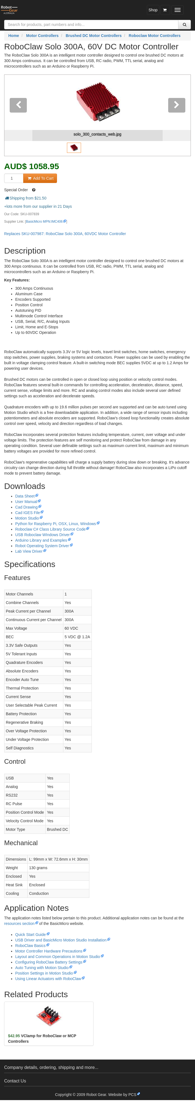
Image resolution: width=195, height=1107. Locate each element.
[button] (18, 115)
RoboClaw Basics (30, 945)
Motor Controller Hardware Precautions (48, 951)
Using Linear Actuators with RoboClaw (48, 978)
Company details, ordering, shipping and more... (51, 1067)
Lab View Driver (29, 551)
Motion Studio (27, 518)
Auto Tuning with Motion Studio (42, 967)
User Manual (26, 501)
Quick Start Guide (30, 934)
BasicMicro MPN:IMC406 (44, 221)
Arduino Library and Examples (41, 540)
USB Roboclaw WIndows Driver (42, 535)
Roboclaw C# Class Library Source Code (50, 529)
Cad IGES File (27, 512)
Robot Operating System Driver (42, 546)
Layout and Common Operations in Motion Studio (57, 956)
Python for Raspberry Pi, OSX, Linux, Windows (55, 523)
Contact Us (15, 1081)
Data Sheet (25, 496)
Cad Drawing (26, 507)
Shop (153, 10)
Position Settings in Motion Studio (44, 973)
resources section (19, 923)
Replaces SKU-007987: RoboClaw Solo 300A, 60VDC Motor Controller (65, 233)
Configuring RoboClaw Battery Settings (48, 962)
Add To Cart (40, 178)
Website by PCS (122, 1094)
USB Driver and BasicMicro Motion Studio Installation (60, 940)
